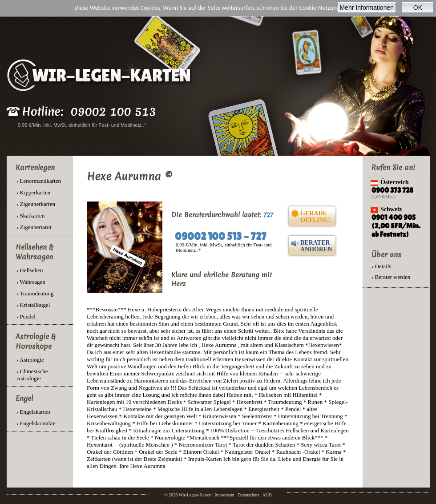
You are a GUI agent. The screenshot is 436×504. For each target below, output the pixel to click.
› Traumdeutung (34, 293)
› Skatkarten (30, 215)
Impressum (224, 494)
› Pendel (26, 316)
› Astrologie (30, 359)
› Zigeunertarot (33, 227)
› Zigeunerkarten (35, 204)
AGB (267, 494)
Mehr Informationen (367, 7)
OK (417, 7)
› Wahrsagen (30, 281)
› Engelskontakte (36, 423)
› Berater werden (390, 277)
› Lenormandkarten (38, 180)
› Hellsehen (29, 270)
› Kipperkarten (33, 192)
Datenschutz (248, 494)
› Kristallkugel (33, 305)
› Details (381, 266)
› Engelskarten (33, 411)
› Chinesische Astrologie (32, 375)
